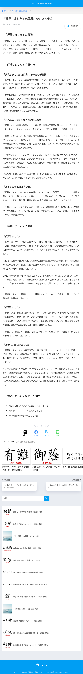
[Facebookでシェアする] (36, 432)
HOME (41, 663)
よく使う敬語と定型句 (25, 440)
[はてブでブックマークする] (47, 432)
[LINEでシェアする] (57, 432)
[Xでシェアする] (25, 432)
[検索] (46, 497)
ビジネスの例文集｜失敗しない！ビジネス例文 (41, 3)
